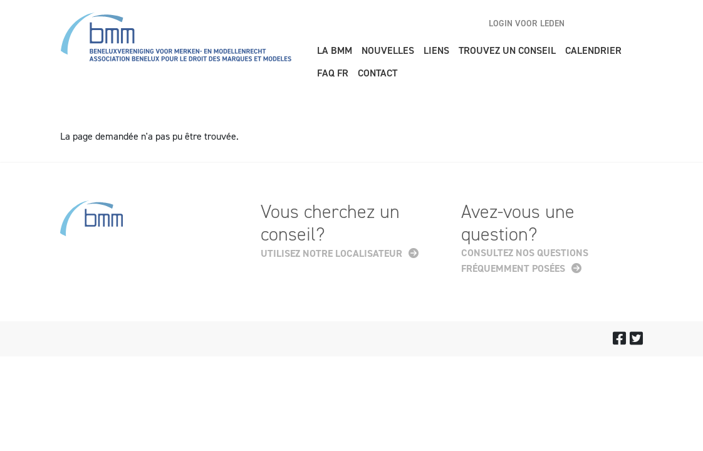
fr (633, 23)
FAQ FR (332, 73)
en (589, 23)
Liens (436, 50)
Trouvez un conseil (507, 50)
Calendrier (593, 50)
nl (611, 23)
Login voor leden (527, 23)
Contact (377, 73)
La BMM (334, 50)
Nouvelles (388, 50)
